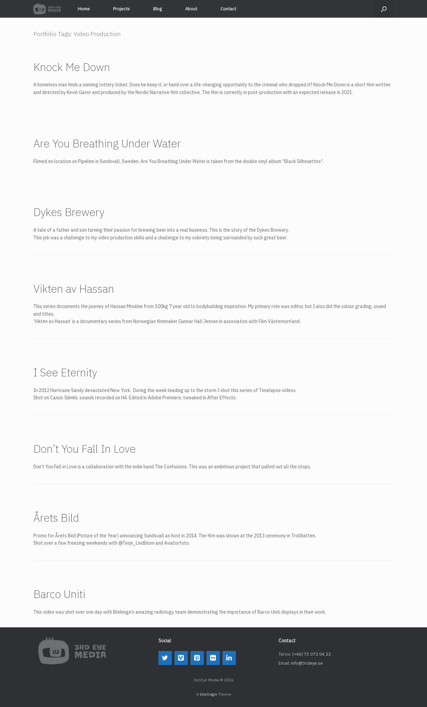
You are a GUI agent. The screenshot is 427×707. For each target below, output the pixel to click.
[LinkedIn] (229, 658)
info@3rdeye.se (307, 663)
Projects (121, 9)
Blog (157, 9)
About (191, 9)
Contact (228, 9)
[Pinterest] (197, 658)
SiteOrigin (208, 694)
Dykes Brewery (68, 212)
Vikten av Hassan (73, 289)
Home (84, 9)
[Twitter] (165, 658)
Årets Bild (56, 518)
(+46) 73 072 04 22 (311, 654)
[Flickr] (213, 658)
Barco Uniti (59, 594)
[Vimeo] (181, 658)
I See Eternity (65, 372)
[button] (384, 9)
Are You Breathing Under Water (107, 143)
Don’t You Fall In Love (84, 449)
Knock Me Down (71, 67)
